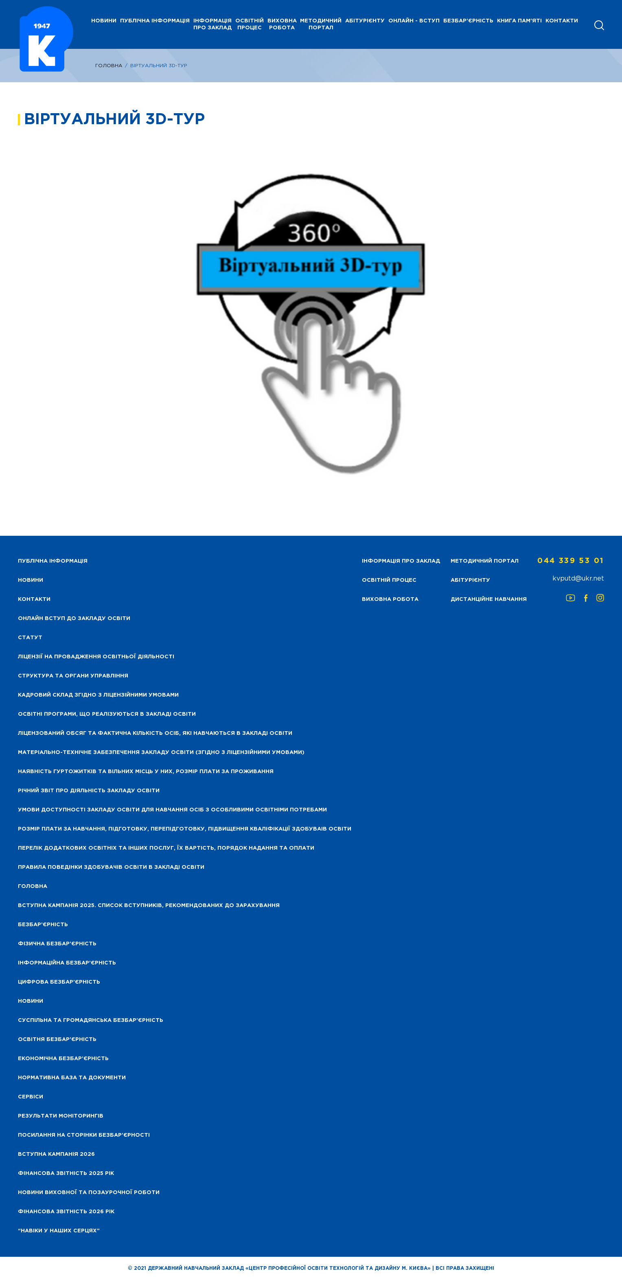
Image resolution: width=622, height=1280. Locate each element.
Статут (30, 638)
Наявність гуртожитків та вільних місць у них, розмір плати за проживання (146, 771)
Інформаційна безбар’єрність (67, 963)
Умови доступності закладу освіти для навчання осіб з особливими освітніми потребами (172, 810)
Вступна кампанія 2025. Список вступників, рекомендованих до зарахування (149, 905)
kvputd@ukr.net (578, 579)
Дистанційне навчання (489, 599)
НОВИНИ (103, 21)
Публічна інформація (155, 21)
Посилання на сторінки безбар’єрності (84, 1135)
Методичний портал (321, 24)
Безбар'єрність (468, 21)
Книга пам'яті (519, 21)
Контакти (561, 21)
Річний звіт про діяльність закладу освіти (89, 791)
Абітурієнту (365, 21)
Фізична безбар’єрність (57, 944)
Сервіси (30, 1097)
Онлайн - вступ (414, 21)
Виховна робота (282, 24)
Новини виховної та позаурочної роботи (89, 1192)
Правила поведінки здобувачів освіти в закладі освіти (111, 867)
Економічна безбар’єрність (63, 1058)
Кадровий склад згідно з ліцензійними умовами (98, 695)
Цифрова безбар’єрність (59, 982)
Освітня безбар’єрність (57, 1039)
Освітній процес (249, 24)
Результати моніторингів (60, 1116)
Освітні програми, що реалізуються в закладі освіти (107, 714)
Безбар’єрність (43, 925)
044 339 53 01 (570, 561)
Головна (108, 66)
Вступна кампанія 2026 (56, 1154)
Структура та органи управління (73, 676)
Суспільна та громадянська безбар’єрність (90, 1020)
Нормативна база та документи (72, 1078)
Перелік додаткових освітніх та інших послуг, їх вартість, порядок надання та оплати (166, 848)
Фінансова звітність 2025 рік (66, 1173)
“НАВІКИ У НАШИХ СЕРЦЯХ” (59, 1231)
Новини (30, 1001)
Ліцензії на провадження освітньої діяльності (96, 657)
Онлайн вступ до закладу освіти (74, 618)
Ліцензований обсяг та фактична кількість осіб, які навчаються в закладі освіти (155, 733)
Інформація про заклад (212, 24)
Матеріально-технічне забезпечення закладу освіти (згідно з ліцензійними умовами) (161, 752)
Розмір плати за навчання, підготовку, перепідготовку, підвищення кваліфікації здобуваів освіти (184, 829)
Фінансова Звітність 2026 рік (66, 1212)
